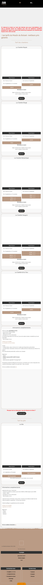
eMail (10, 580)
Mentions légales (21, 558)
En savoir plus (21, 413)
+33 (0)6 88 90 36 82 (10, 574)
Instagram (32, 574)
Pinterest (32, 576)
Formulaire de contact (10, 576)
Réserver (21, 98)
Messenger (10, 578)
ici (15, 524)
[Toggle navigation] (20, 3)
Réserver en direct (21, 583)
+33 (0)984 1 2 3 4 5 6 (10, 571)
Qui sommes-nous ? (21, 555)
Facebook (32, 571)
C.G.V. (21, 560)
